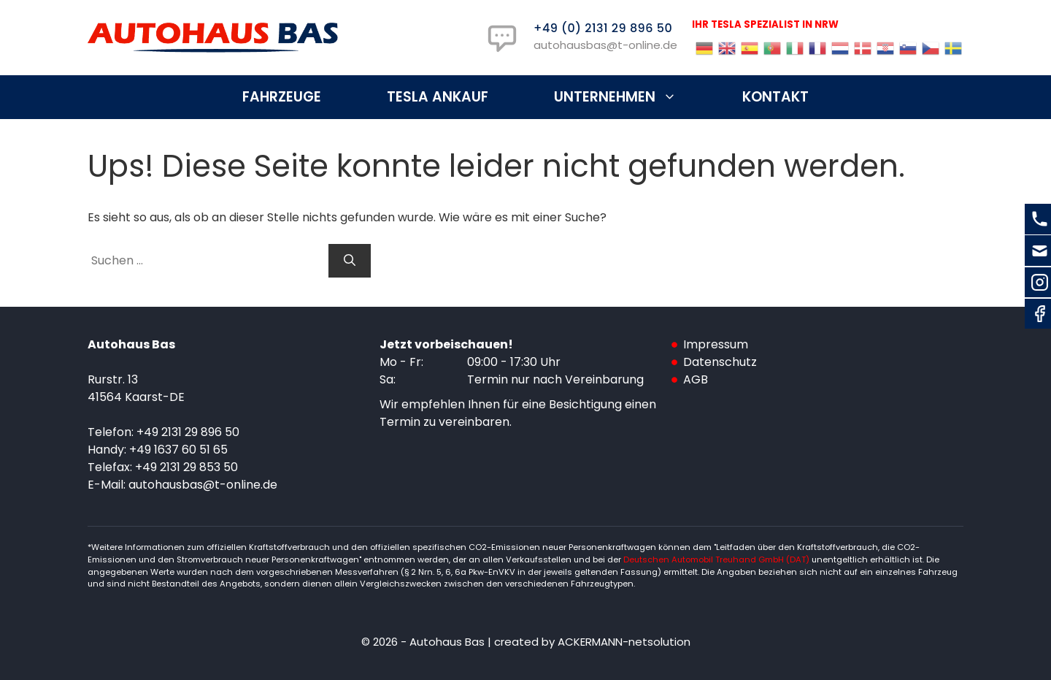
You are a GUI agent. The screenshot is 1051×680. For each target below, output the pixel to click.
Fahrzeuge (281, 97)
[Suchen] (349, 261)
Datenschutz (720, 362)
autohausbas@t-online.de (605, 45)
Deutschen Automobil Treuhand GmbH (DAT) (717, 559)
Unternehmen (631, 97)
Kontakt (775, 97)
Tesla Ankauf (437, 97)
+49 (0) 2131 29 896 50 (603, 28)
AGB (695, 379)
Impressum (715, 344)
